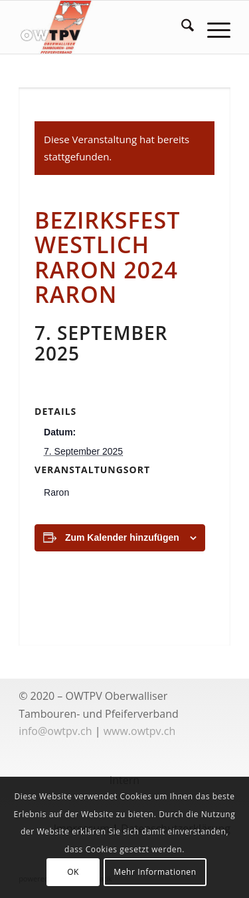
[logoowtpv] (103, 27)
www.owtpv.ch (140, 731)
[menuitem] (181, 27)
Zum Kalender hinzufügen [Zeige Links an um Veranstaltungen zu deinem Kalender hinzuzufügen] (122, 537)
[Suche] (181, 27)
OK (73, 871)
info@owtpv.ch (55, 731)
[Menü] (212, 27)
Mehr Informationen (155, 871)
